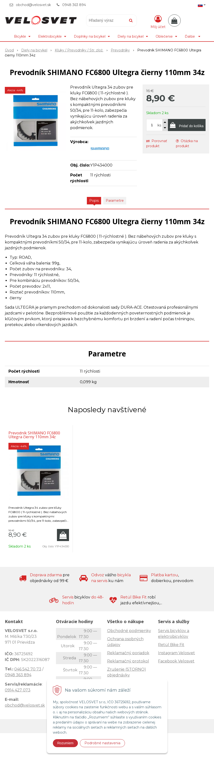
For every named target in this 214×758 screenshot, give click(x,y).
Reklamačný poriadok (128, 653)
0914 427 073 (17, 690)
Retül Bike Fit (171, 644)
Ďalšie (192, 36)
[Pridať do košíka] (187, 125)
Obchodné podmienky (129, 630)
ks (159, 125)
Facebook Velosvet (176, 661)
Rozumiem (65, 743)
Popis (94, 200)
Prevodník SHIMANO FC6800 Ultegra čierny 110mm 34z (34, 434)
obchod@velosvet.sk (33, 5)
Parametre (115, 200)
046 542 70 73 (27, 669)
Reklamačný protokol (128, 661)
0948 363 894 (74, 5)
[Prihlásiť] (158, 21)
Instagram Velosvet (176, 653)
